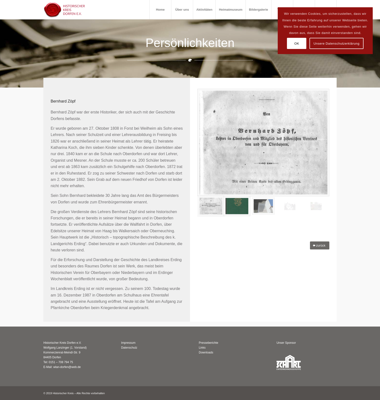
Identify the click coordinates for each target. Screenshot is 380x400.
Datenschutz (129, 347)
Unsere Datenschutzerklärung (337, 43)
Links (202, 347)
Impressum (128, 342)
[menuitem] (160, 9)
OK (296, 43)
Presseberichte (208, 342)
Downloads (206, 352)
